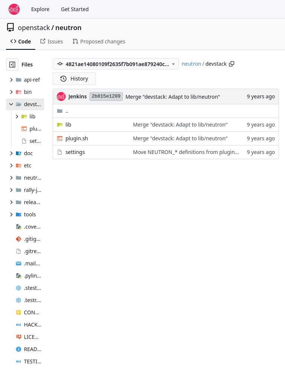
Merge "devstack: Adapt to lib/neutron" (172, 96)
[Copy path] (231, 63)
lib (68, 124)
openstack (34, 27)
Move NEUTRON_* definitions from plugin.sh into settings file (207, 151)
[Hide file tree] (12, 64)
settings (75, 151)
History (74, 78)
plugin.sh (76, 138)
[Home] (14, 9)
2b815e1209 (106, 96)
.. (62, 110)
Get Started (75, 9)
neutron (68, 27)
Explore (40, 9)
